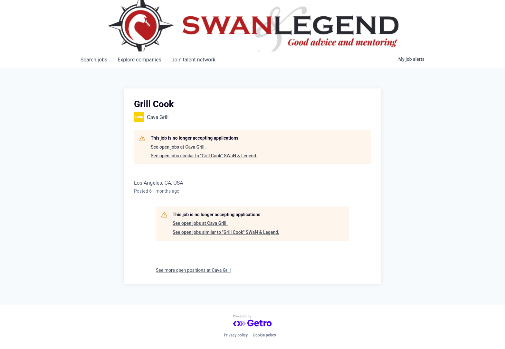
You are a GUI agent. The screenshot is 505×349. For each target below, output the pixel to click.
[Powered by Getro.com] (252, 320)
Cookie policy (264, 335)
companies (139, 60)
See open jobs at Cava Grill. (178, 147)
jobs (94, 60)
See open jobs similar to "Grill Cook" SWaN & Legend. (204, 155)
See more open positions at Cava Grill (193, 270)
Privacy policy (236, 335)
